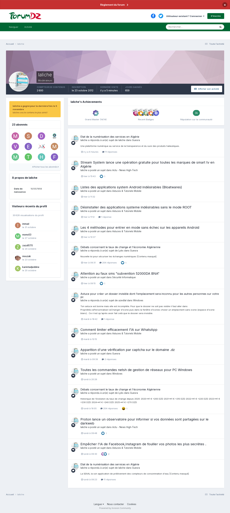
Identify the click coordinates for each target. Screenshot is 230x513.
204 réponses (108, 262)
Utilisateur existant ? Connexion (185, 16)
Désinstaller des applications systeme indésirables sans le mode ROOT (136, 207)
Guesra (136, 140)
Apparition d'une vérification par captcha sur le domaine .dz (127, 350)
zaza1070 (27, 245)
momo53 (26, 234)
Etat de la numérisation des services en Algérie (109, 136)
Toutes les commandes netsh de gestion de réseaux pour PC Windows (136, 370)
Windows (138, 300)
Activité (28, 27)
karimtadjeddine (30, 267)
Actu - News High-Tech (125, 170)
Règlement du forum (112, 4)
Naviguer (13, 27)
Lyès (120, 250)
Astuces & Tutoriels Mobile (126, 190)
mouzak (26, 256)
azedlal (122, 300)
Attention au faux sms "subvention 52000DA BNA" (119, 274)
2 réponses (109, 359)
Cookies (131, 504)
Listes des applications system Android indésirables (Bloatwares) (131, 187)
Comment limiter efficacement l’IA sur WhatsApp (118, 330)
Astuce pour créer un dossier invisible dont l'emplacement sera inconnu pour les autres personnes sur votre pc (149, 295)
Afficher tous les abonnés (45, 167)
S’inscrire (216, 16)
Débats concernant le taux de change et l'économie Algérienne (120, 247)
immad (25, 224)
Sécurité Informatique (124, 277)
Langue (99, 504)
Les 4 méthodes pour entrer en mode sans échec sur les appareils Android (139, 228)
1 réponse (104, 217)
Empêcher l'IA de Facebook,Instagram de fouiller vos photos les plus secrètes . (143, 444)
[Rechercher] (177, 27)
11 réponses (109, 151)
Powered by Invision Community (115, 508)
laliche (83, 140)
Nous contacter (115, 504)
